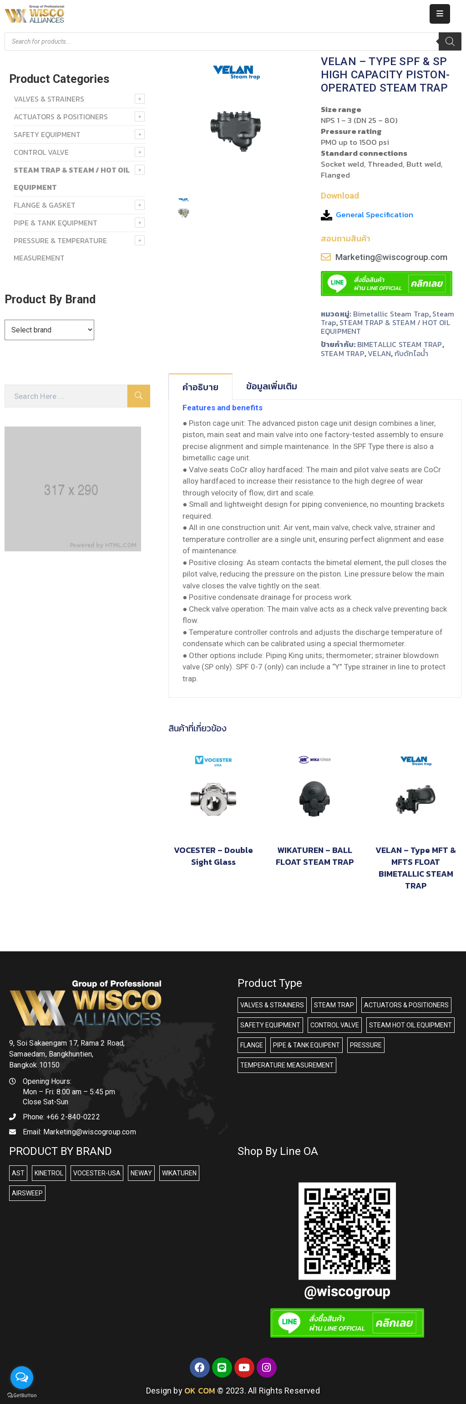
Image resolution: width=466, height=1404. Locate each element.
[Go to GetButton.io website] (21, 1395)
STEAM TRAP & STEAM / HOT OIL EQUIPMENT (385, 327)
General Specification (374, 214)
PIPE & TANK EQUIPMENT (55, 222)
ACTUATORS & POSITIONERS (61, 116)
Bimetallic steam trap (391, 313)
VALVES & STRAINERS (49, 98)
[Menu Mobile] (440, 14)
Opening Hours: (47, 1081)
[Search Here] (66, 396)
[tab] (201, 386)
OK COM (199, 1390)
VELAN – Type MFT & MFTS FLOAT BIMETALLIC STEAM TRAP (415, 868)
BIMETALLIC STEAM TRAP (399, 344)
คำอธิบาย (200, 387)
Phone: (61, 1117)
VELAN (379, 353)
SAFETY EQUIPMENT (47, 134)
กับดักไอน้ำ (411, 353)
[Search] (450, 41)
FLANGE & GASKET (45, 204)
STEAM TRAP (343, 353)
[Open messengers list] (21, 1377)
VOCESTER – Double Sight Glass (213, 856)
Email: (79, 1132)
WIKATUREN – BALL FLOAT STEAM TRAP (315, 856)
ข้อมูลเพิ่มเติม (271, 386)
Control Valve (41, 152)
